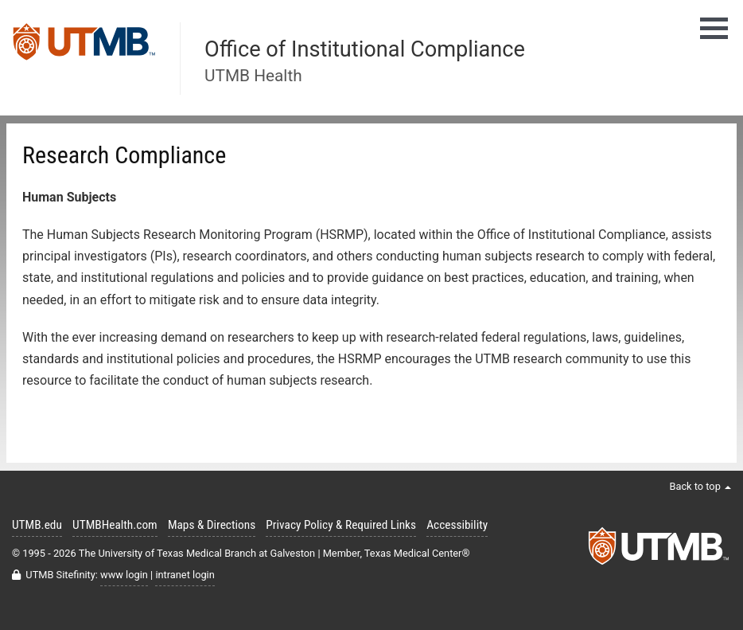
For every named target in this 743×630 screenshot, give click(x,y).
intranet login (184, 575)
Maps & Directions (211, 525)
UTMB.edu (37, 525)
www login (124, 575)
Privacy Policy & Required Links (341, 525)
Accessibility (457, 525)
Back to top (700, 486)
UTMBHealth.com (115, 525)
